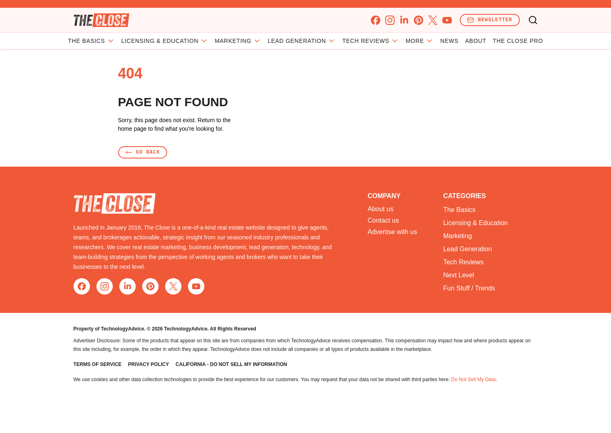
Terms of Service (98, 364)
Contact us (383, 220)
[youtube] (447, 20)
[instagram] (389, 20)
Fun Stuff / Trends (469, 288)
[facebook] (375, 20)
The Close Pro (518, 41)
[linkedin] (404, 20)
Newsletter (489, 19)
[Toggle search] (533, 20)
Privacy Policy (148, 364)
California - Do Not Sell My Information (231, 364)
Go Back (142, 152)
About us (381, 209)
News (449, 41)
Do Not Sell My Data (473, 379)
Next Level (458, 275)
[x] (432, 20)
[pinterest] (418, 20)
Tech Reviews (370, 41)
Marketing (238, 41)
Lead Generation (302, 41)
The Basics (91, 41)
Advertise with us (392, 232)
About (475, 41)
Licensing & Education (164, 41)
